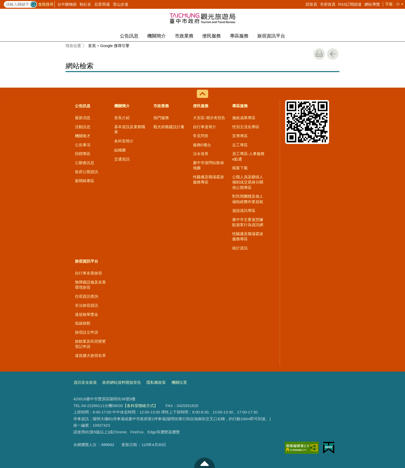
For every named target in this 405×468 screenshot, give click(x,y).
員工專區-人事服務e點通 (248, 156)
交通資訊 (122, 159)
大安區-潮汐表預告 (209, 118)
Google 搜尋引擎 (114, 45)
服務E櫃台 (202, 145)
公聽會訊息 (84, 162)
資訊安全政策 (85, 382)
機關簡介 (156, 36)
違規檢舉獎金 (86, 314)
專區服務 (239, 36)
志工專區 (240, 145)
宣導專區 (240, 136)
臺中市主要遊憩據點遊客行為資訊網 (247, 222)
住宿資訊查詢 (86, 296)
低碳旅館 (82, 323)
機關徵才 (82, 136)
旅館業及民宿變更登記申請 (90, 344)
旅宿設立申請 (86, 332)
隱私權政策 (156, 382)
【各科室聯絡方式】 (140, 405)
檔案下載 (240, 168)
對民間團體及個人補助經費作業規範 (247, 199)
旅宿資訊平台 (271, 36)
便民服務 (211, 36)
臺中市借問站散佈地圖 (208, 165)
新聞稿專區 (84, 181)
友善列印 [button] (319, 54)
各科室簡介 (124, 141)
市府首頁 (328, 4)
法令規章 (200, 153)
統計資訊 (240, 248)
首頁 (92, 45)
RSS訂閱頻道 (350, 4)
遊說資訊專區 (243, 210)
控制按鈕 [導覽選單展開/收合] (202, 94)
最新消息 (82, 118)
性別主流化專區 (245, 127)
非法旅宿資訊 (86, 305)
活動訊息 (82, 127)
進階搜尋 (45, 4)
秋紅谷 (85, 4)
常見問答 (200, 136)
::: (1, 3)
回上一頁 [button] (332, 54)
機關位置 (179, 382)
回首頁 (311, 4)
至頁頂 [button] (204, 463)
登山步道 (120, 4)
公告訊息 (129, 36)
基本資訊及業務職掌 (129, 129)
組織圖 (120, 150)
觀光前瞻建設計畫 (168, 127)
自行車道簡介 (204, 127)
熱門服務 (161, 118)
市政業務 (184, 36)
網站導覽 (372, 4)
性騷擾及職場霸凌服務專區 (208, 179)
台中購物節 (67, 4)
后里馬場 (102, 4)
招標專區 (82, 153)
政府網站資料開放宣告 (121, 382)
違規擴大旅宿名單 (90, 355)
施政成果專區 (243, 118)
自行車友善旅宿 (88, 273)
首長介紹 (122, 118)
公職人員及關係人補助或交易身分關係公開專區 (247, 182)
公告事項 (82, 145)
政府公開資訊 (86, 172)
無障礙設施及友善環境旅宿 (90, 284)
